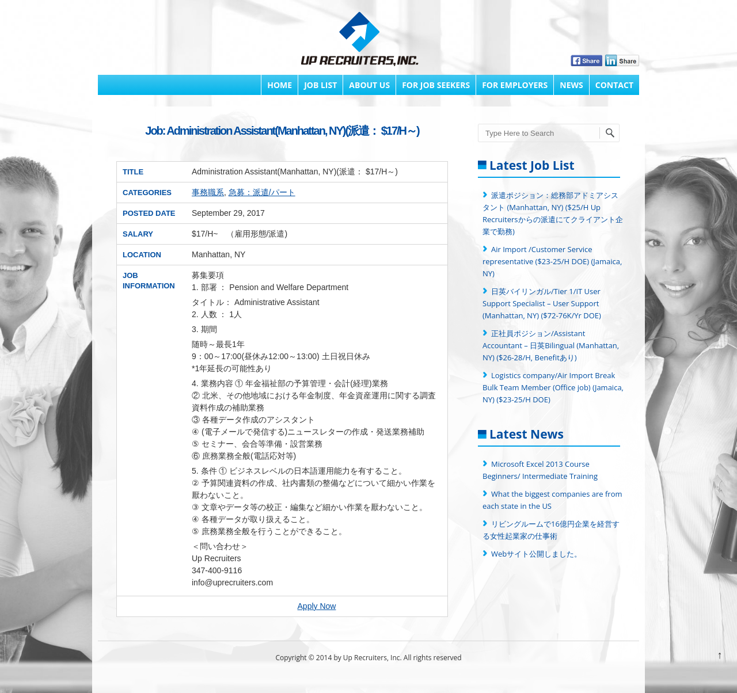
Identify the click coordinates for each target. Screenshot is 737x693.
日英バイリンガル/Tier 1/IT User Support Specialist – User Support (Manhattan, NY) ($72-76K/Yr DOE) (542, 303)
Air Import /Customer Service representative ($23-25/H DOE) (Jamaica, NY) (552, 261)
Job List (320, 84)
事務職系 (208, 192)
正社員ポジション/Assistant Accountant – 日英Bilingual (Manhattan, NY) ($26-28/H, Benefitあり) (551, 345)
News (571, 84)
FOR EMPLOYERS (515, 84)
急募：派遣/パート (262, 192)
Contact (614, 84)
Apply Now (317, 606)
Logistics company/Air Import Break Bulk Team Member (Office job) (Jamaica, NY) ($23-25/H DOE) (553, 387)
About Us (369, 84)
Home (279, 84)
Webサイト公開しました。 (536, 554)
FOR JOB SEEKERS (436, 84)
